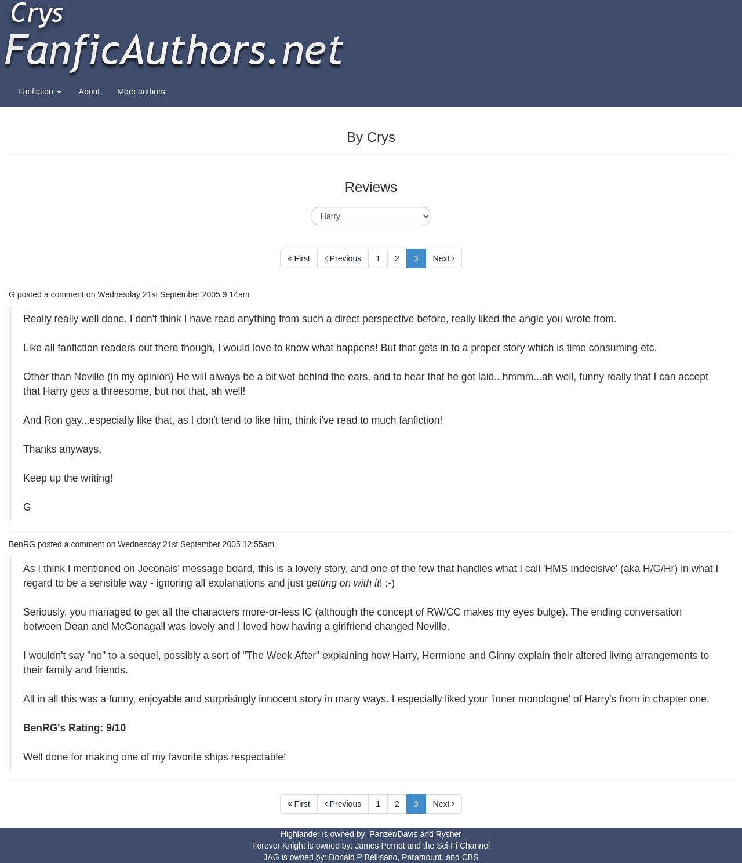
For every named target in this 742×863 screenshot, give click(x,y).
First (299, 258)
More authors (141, 91)
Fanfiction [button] (39, 91)
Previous (343, 258)
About (89, 91)
